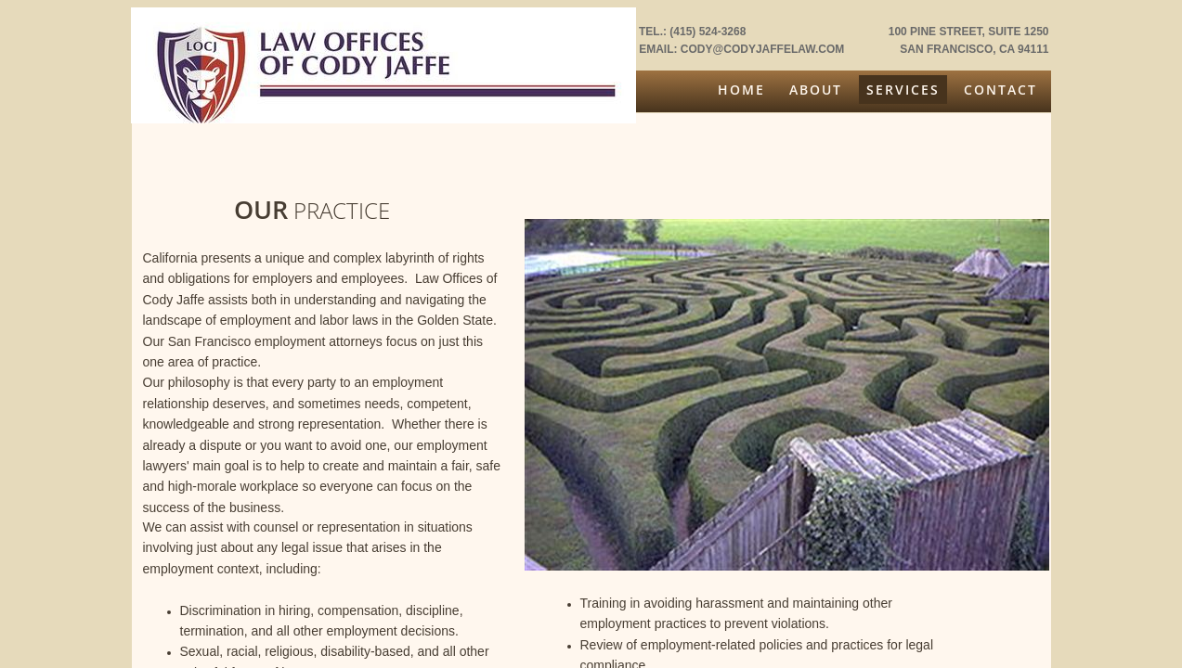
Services (903, 89)
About (815, 89)
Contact (1000, 89)
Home (741, 89)
